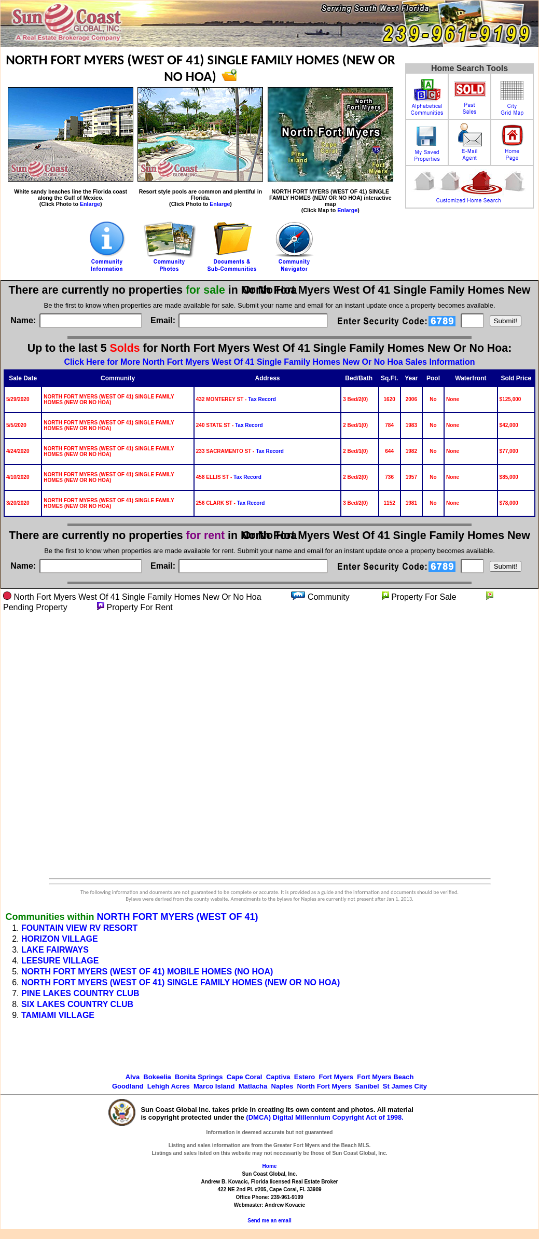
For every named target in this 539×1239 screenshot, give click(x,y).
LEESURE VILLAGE (60, 960)
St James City (405, 1086)
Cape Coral (244, 1077)
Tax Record (262, 399)
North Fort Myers (324, 1086)
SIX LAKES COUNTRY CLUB (77, 1004)
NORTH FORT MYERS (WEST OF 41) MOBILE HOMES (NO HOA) (147, 971)
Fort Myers (336, 1077)
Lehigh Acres (168, 1086)
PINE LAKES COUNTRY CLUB (80, 993)
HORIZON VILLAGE (59, 938)
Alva (133, 1077)
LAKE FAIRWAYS (55, 949)
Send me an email (269, 1220)
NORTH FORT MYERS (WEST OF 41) (177, 917)
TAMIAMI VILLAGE (57, 1015)
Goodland (128, 1086)
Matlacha (253, 1086)
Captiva (278, 1077)
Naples (282, 1086)
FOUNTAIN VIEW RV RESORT (79, 928)
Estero (304, 1077)
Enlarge (90, 204)
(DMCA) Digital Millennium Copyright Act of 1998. (325, 1117)
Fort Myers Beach (385, 1077)
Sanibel (367, 1086)
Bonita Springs (199, 1077)
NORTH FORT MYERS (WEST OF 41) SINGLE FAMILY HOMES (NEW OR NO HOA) (180, 982)
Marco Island (214, 1086)
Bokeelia (157, 1077)
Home (269, 1166)
